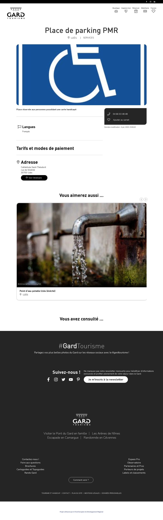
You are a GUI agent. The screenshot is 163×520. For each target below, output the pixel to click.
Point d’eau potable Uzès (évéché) (37, 290)
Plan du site (77, 493)
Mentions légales (92, 493)
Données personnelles (111, 493)
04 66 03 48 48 (120, 114)
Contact (66, 493)
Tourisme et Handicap (51, 493)
